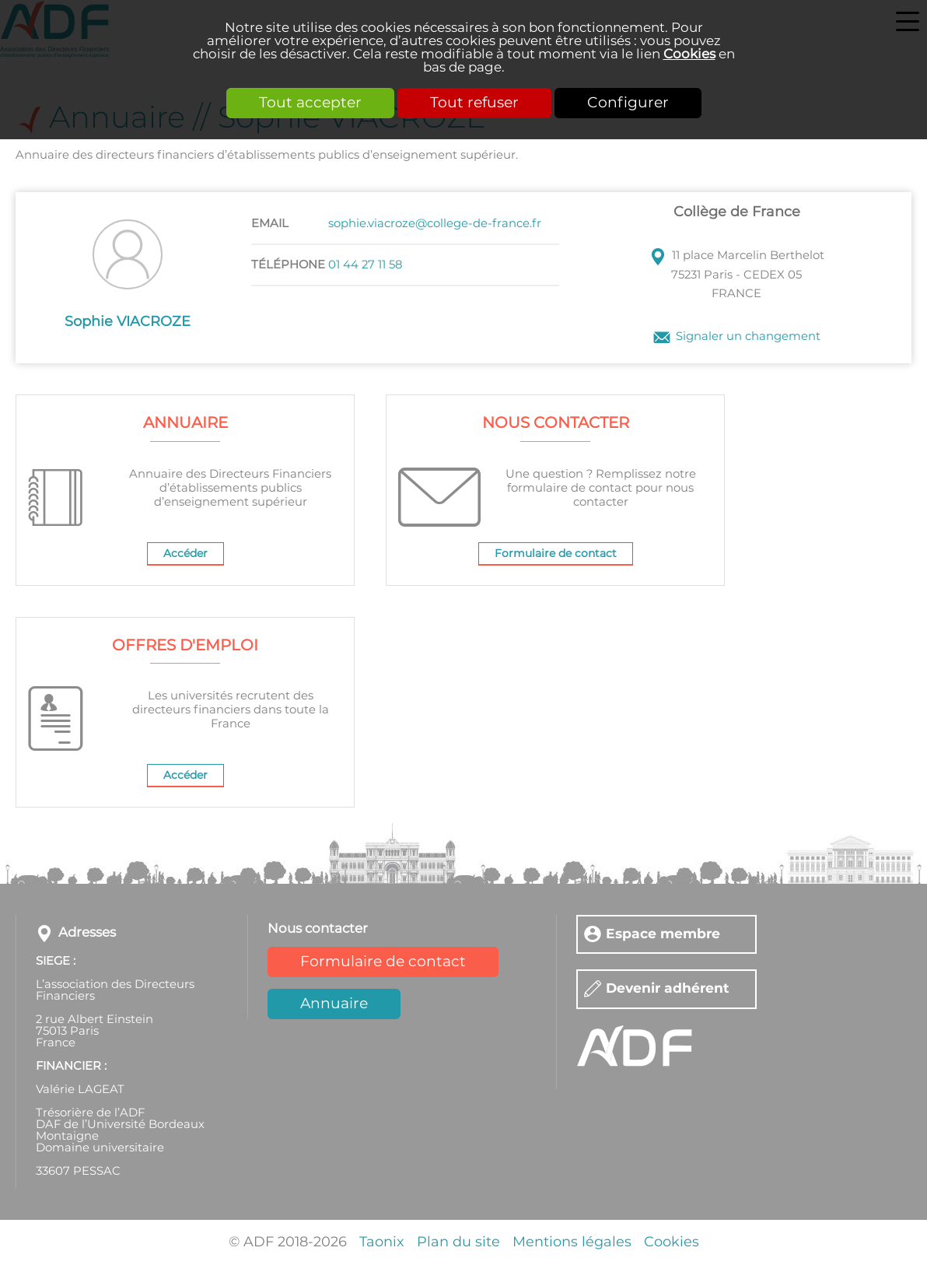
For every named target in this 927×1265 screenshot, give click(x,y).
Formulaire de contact (556, 553)
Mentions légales (571, 1242)
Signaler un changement (748, 336)
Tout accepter (310, 103)
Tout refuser (474, 103)
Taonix (381, 1242)
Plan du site (458, 1242)
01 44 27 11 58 (365, 265)
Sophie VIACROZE (128, 322)
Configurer (628, 103)
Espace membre (663, 934)
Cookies (689, 54)
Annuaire (334, 1004)
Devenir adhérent (667, 990)
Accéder (185, 553)
